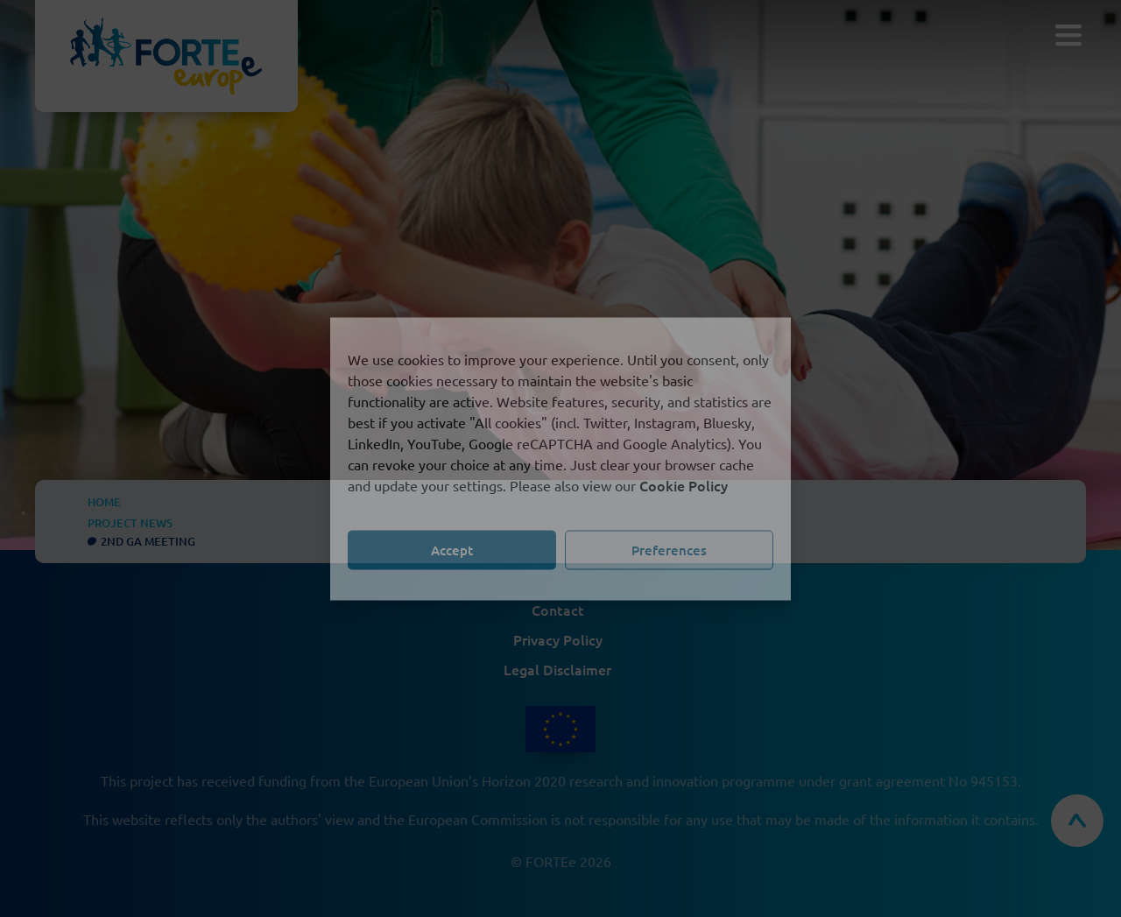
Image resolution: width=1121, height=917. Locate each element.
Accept (452, 550)
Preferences (669, 550)
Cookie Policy (683, 484)
